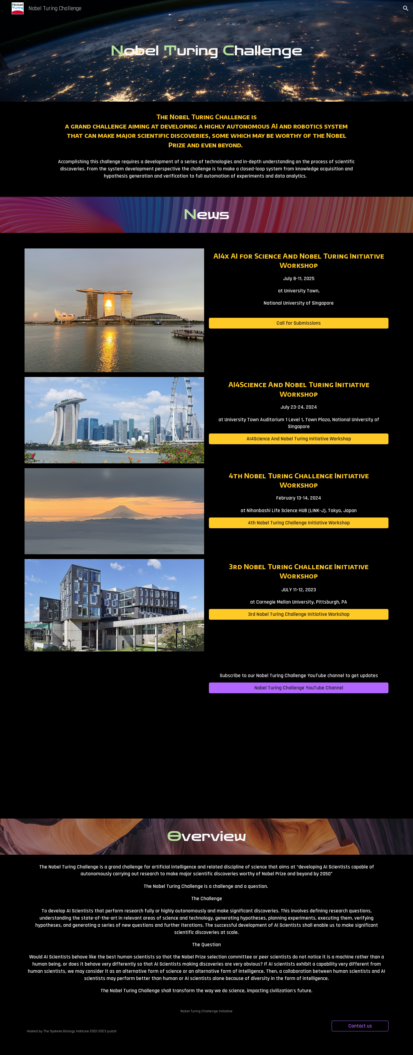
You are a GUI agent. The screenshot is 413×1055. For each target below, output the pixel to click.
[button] (406, 8)
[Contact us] (360, 1026)
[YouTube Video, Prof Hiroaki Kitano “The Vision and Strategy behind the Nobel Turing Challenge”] (114, 736)
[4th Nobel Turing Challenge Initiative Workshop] (298, 522)
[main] (207, 50)
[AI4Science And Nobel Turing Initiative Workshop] (298, 439)
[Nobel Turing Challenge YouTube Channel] (298, 688)
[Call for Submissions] (298, 323)
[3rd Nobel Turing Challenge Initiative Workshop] (298, 614)
